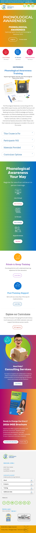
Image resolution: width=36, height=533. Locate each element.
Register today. (29, 2)
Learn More (17, 275)
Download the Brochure (10, 442)
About (5, 480)
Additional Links (7, 492)
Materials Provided (12, 147)
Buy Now (18, 241)
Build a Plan (23, 442)
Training (5, 488)
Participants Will (11, 140)
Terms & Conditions (22, 529)
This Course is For (12, 133)
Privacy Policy (4, 529)
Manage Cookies (13, 529)
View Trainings (18, 203)
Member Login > (6, 509)
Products (6, 484)
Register (13, 39)
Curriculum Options (13, 154)
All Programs (17, 327)
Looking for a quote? (9, 475)
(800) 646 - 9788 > (8, 463)
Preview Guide (23, 39)
